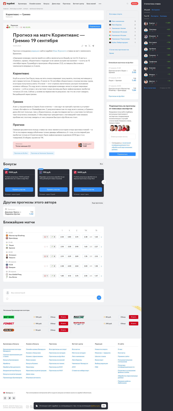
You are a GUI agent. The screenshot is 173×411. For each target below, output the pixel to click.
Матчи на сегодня (79, 353)
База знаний (91, 4)
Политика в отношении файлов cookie (126, 371)
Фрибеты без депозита (11, 367)
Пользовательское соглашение (125, 361)
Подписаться (122, 154)
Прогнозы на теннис (56, 363)
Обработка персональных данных (128, 377)
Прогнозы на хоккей (56, 360)
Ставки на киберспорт (80, 371)
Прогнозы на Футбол (20, 153)
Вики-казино (31, 360)
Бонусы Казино (32, 363)
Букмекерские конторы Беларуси (12, 350)
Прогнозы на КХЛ (55, 367)
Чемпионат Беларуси (80, 363)
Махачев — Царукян (102, 353)
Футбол (25, 9)
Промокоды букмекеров (12, 378)
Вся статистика (150, 88)
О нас (120, 349)
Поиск (127, 3)
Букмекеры (22, 4)
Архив (111, 53)
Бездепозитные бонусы (12, 371)
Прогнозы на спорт (16, 9)
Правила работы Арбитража (124, 382)
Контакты (121, 353)
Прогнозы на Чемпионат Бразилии (42, 153)
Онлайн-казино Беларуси (35, 349)
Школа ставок (100, 356)
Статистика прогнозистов (119, 50)
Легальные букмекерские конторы (16, 310)
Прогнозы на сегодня (57, 353)
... (100, 3)
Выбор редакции (101, 363)
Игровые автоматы (33, 378)
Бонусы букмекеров (11, 360)
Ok (104, 406)
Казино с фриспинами (34, 356)
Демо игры (56, 4)
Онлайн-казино (35, 4)
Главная (5, 9)
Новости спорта (101, 349)
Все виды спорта (115, 14)
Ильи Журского (59, 51)
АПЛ (73, 367)
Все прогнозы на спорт (58, 349)
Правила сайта (123, 356)
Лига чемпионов (78, 356)
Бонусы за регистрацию (12, 374)
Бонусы (46, 4)
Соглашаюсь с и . (122, 146)
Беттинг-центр (78, 4)
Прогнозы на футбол (116, 96)
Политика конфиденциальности (126, 366)
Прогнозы (66, 4)
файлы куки (95, 406)
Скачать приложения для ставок (12, 355)
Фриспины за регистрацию (36, 371)
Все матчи (76, 349)
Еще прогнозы (97, 203)
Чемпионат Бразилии (36, 9)
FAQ (96, 367)
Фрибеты (6, 363)
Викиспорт (99, 360)
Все (101, 164)
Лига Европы (77, 360)
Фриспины (30, 367)
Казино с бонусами (33, 353)
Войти (134, 4)
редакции (35, 51)
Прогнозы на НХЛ (56, 371)
